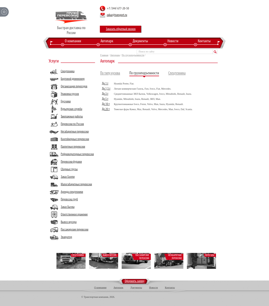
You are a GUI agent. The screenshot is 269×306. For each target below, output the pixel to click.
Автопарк (107, 41)
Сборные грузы (69, 169)
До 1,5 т (106, 88)
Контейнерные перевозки (75, 139)
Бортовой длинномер (73, 79)
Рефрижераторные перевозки (77, 154)
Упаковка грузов (70, 94)
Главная (104, 55)
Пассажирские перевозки (74, 229)
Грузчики (66, 101)
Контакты (204, 41)
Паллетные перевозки (73, 146)
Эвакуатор (66, 237)
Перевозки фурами (71, 162)
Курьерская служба (71, 109)
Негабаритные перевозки (75, 131)
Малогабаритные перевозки (76, 184)
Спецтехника (67, 71)
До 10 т (106, 104)
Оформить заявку (134, 281)
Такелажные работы (72, 116)
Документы (140, 41)
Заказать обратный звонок (121, 29)
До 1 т (105, 83)
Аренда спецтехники (72, 192)
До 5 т (105, 99)
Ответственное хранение (74, 214)
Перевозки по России (72, 124)
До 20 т (106, 109)
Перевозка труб (69, 199)
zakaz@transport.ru (117, 15)
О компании (73, 41)
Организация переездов (74, 86)
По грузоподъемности (133, 55)
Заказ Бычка (67, 207)
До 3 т (105, 94)
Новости (172, 41)
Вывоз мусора (69, 222)
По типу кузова (110, 73)
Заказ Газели (68, 177)
